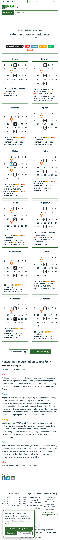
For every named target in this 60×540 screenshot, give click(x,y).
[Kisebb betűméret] (33, 1)
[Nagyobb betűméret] (36, 1)
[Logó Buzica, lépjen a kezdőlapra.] (30, 7)
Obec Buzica (35, 532)
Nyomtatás (18, 344)
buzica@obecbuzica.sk (50, 507)
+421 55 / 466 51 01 (50, 505)
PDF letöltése (40, 344)
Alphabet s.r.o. (37, 530)
